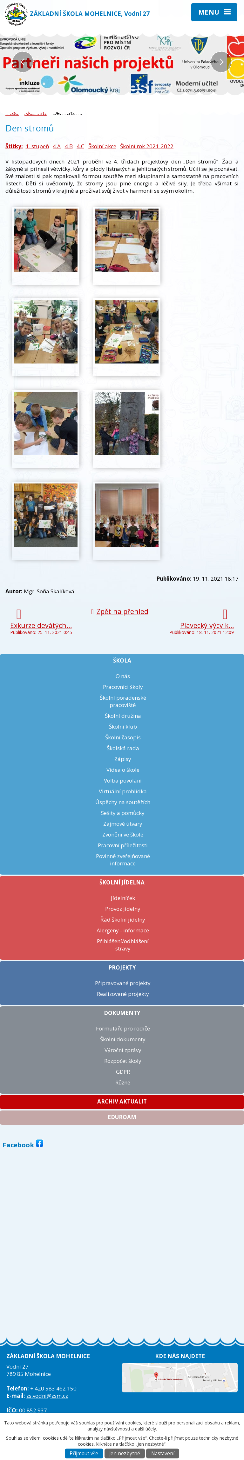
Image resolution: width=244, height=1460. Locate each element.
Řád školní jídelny (122, 919)
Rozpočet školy (122, 1060)
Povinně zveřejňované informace (123, 859)
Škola (122, 660)
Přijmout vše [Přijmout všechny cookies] (84, 1453)
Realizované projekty (123, 993)
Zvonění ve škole (122, 834)
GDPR (123, 1071)
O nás (123, 676)
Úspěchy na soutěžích (122, 802)
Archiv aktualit (122, 1101)
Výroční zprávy (123, 1050)
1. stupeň (37, 146)
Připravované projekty (123, 983)
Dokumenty (122, 1013)
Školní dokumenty (123, 1039)
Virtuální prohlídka (123, 791)
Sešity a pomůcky (123, 813)
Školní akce (102, 146)
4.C (80, 146)
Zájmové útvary (122, 823)
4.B (69, 146)
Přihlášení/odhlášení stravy (123, 944)
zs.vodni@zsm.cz (47, 1395)
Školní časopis (123, 737)
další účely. (146, 1429)
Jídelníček (123, 898)
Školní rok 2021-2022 (146, 146)
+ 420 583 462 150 (53, 1388)
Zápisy (122, 759)
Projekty (122, 967)
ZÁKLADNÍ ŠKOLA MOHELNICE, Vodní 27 (90, 13)
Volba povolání (123, 780)
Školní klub (123, 726)
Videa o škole (122, 769)
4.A (57, 146)
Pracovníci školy (123, 686)
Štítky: (14, 146)
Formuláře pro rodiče (123, 1028)
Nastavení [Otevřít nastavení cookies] (162, 1453)
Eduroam (122, 1117)
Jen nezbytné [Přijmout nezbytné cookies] (124, 1453)
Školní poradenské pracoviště (123, 701)
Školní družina (123, 715)
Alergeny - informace (123, 930)
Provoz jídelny (122, 908)
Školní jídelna (122, 882)
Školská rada (123, 748)
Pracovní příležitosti (123, 845)
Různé (122, 1082)
